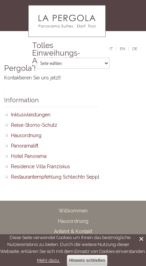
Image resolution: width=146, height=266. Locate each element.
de (134, 48)
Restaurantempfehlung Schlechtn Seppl (55, 177)
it (111, 48)
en (122, 48)
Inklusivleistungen (30, 114)
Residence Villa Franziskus (40, 166)
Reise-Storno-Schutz (34, 125)
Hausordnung (26, 135)
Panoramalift (24, 146)
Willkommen (73, 210)
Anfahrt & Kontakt (73, 231)
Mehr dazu (48, 260)
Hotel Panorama (29, 156)
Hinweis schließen (87, 260)
